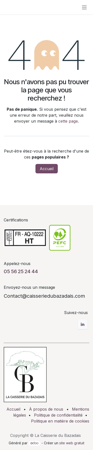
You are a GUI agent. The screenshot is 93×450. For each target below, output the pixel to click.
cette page (68, 121)
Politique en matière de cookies (60, 421)
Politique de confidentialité (58, 415)
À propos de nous (46, 409)
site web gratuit (71, 443)
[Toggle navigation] (84, 7)
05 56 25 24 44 (21, 271)
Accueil (47, 168)
